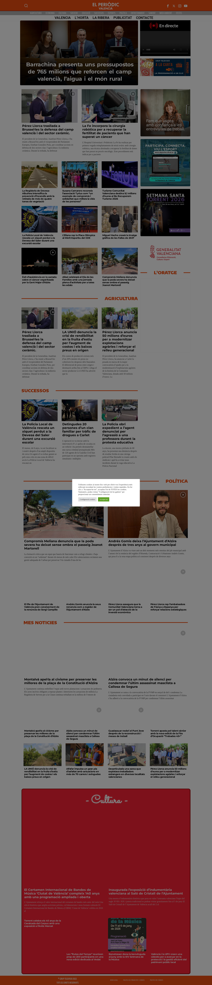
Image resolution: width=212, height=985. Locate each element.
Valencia (63, 18)
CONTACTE (144, 18)
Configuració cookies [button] (87, 499)
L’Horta (82, 18)
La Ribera (101, 18)
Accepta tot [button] (104, 499)
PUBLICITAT (122, 18)
